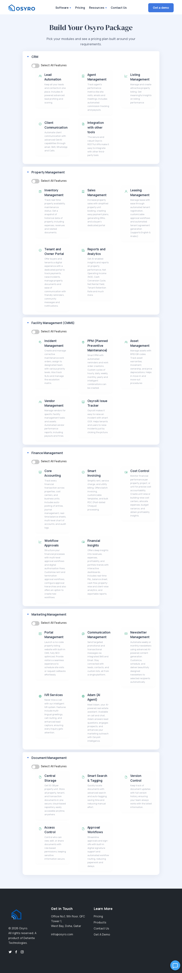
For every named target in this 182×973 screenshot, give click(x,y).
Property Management (48, 172)
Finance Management (47, 453)
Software (63, 8)
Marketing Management (48, 614)
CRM (34, 57)
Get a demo (161, 8)
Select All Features (54, 65)
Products (100, 922)
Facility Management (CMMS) (53, 323)
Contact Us (119, 8)
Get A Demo (102, 934)
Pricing (80, 8)
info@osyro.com (62, 934)
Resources (97, 8)
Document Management (49, 758)
